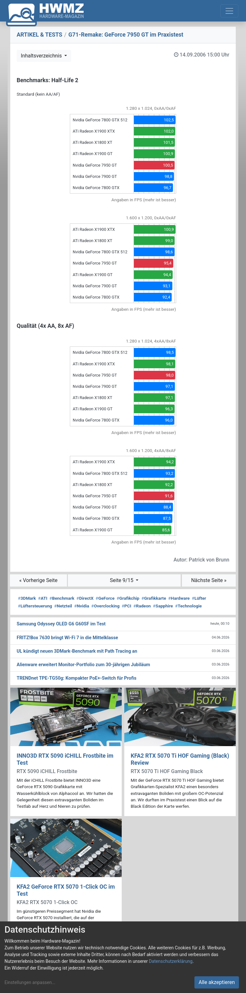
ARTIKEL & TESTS (39, 34)
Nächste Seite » (208, 580)
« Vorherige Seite (38, 580)
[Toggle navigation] (229, 10)
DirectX (85, 598)
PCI (126, 605)
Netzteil (63, 605)
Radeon (142, 605)
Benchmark (61, 598)
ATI (42, 598)
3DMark (27, 598)
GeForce (105, 598)
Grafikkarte (154, 598)
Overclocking (105, 605)
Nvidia (81, 605)
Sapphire (163, 605)
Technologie (188, 605)
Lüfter (199, 598)
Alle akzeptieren (217, 982)
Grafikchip (128, 598)
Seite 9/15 (122, 580)
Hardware (179, 598)
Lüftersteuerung (35, 605)
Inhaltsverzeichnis (42, 56)
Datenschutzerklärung (171, 961)
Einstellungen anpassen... (29, 982)
